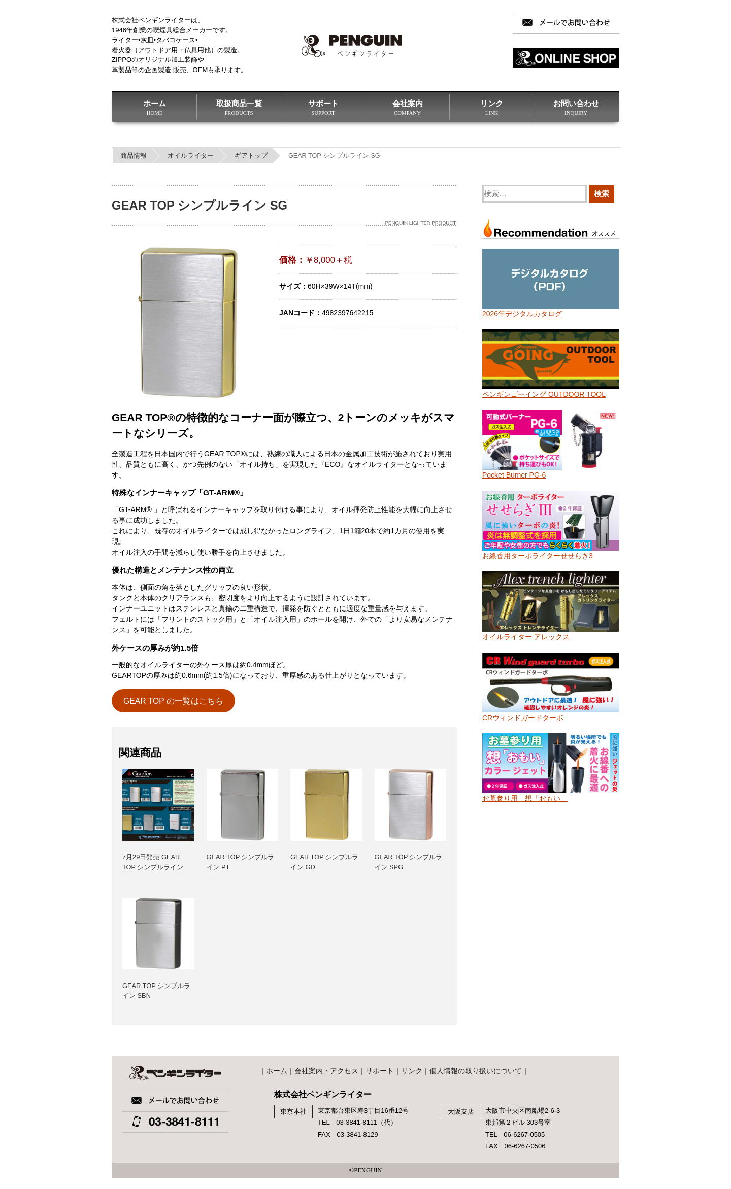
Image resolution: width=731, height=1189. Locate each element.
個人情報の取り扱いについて (475, 1071)
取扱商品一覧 (239, 107)
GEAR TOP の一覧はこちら (173, 701)
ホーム (154, 107)
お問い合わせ (576, 107)
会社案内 (407, 107)
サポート (323, 107)
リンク (492, 107)
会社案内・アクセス (326, 1071)
